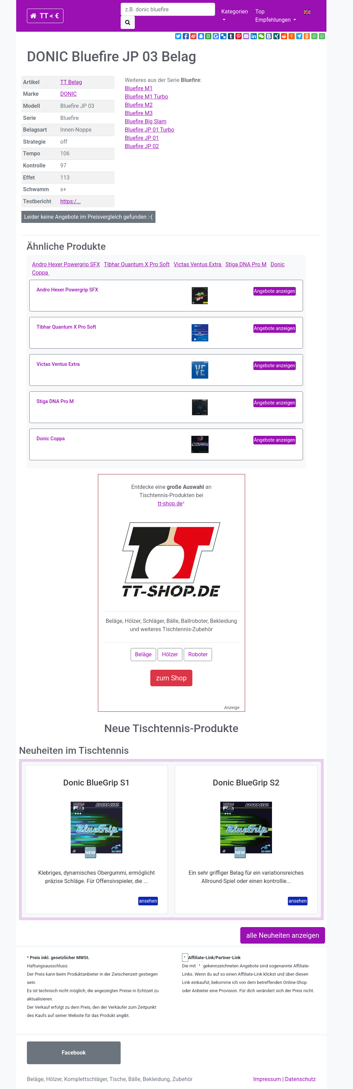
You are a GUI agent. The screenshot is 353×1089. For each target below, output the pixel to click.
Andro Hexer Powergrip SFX (66, 264)
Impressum (267, 1079)
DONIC (68, 94)
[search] (168, 9)
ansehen (148, 901)
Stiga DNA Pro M (245, 264)
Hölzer (170, 654)
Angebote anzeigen (274, 291)
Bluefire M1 (139, 88)
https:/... (70, 201)
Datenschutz (300, 1079)
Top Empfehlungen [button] (273, 15)
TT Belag (71, 82)
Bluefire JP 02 (142, 146)
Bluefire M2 (139, 105)
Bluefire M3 (139, 113)
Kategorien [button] (234, 11)
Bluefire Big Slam (146, 121)
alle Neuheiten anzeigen (282, 935)
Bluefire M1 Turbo (146, 96)
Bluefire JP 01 (142, 138)
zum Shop (171, 678)
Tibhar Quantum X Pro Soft (137, 264)
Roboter (198, 654)
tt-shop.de (170, 503)
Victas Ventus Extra (198, 264)
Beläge (143, 654)
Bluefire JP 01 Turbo (149, 129)
